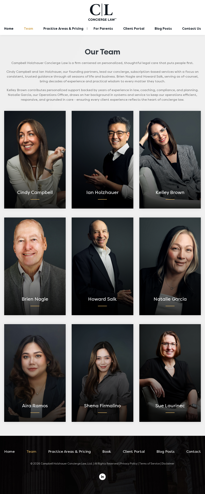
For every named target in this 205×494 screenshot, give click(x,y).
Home (9, 29)
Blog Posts (163, 29)
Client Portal (133, 29)
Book (106, 451)
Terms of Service (149, 463)
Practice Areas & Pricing (63, 29)
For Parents (103, 29)
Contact (193, 451)
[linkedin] (102, 476)
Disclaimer (168, 463)
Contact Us (191, 29)
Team (28, 29)
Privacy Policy (128, 463)
